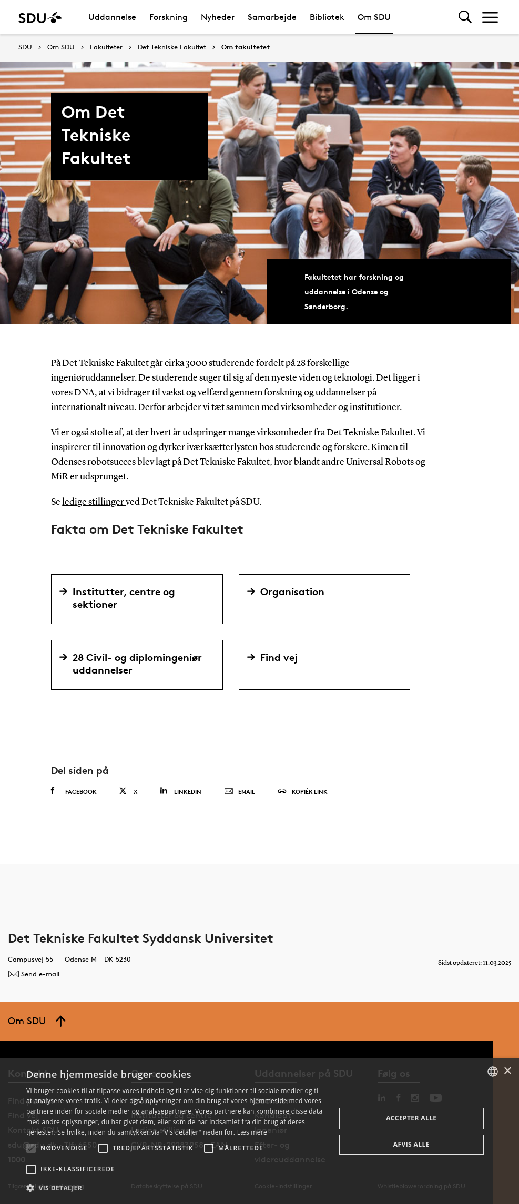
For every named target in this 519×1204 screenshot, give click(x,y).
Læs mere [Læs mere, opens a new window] (252, 1132)
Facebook (74, 791)
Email (239, 791)
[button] (31, 1148)
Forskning (168, 17)
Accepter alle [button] (411, 1118)
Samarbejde (272, 17)
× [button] (507, 1071)
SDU (25, 47)
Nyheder (218, 17)
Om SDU (374, 17)
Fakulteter (106, 47)
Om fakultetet (245, 47)
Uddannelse (112, 17)
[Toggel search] (465, 17)
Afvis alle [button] (411, 1144)
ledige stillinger (94, 502)
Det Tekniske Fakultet (172, 47)
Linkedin (180, 790)
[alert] (259, 1131)
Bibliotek (327, 17)
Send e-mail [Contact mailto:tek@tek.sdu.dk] (33, 973)
